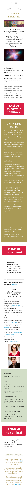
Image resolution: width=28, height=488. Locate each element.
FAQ (21, 461)
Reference (14, 284)
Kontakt (17, 484)
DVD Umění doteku (14, 341)
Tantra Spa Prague (12, 322)
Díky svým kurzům (16, 305)
